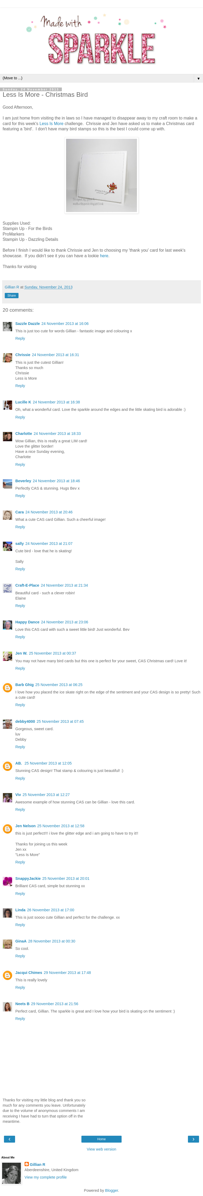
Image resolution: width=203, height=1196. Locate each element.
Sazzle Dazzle (27, 323)
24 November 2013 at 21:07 (48, 543)
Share (11, 295)
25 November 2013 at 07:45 (60, 721)
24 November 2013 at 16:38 (56, 402)
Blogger (111, 1190)
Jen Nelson (25, 826)
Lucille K (23, 402)
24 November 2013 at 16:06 (65, 323)
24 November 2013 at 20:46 (48, 512)
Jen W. (21, 653)
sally (19, 543)
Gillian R (37, 1164)
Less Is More (50, 123)
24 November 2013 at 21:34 (64, 585)
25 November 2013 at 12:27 (46, 795)
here (104, 256)
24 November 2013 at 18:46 (56, 481)
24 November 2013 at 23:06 (64, 622)
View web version (101, 1149)
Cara (19, 512)
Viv (18, 795)
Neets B (22, 1004)
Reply (20, 338)
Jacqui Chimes (28, 972)
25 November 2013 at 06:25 (58, 685)
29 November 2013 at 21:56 (54, 1004)
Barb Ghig (24, 685)
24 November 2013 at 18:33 (57, 433)
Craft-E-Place (27, 585)
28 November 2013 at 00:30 (51, 941)
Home (101, 1139)
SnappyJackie (28, 878)
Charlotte (23, 433)
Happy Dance (27, 622)
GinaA (20, 941)
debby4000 (25, 721)
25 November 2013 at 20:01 (65, 878)
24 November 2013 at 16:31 (55, 355)
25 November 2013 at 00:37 (52, 653)
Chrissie (22, 355)
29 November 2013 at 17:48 (67, 972)
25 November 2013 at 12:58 (60, 826)
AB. (19, 763)
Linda (20, 910)
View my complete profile (46, 1177)
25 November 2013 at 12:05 (48, 763)
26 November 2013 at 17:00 (50, 910)
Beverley (23, 481)
